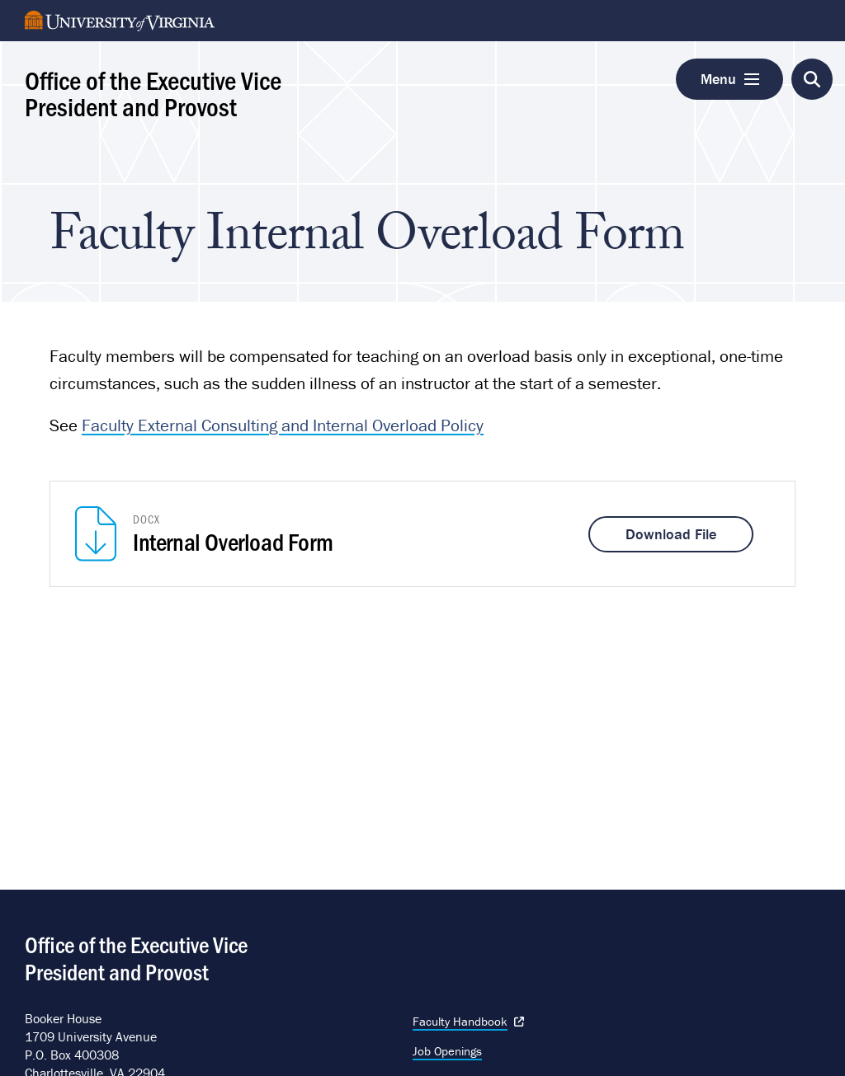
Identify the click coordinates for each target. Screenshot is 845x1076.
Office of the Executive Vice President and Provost (153, 92)
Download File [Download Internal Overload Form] (670, 533)
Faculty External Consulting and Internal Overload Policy (283, 425)
